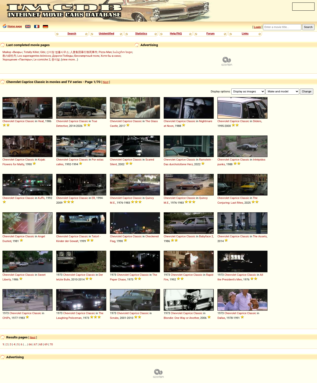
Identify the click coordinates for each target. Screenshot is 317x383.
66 (30, 344)
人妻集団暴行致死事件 (83, 52)
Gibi (42, 52)
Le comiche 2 (42, 59)
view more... (69, 59)
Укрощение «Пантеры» (17, 59)
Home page (14, 26)
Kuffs (41, 198)
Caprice (20, 121)
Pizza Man (105, 52)
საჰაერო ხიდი (122, 52)
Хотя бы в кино (111, 55)
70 (51, 344)
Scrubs (114, 318)
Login (257, 27)
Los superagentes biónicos (34, 55)
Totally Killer (31, 52)
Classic (29, 121)
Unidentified (106, 33)
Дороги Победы (62, 55)
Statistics (141, 33)
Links (245, 33)
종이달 (56, 59)
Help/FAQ (176, 33)
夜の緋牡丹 (9, 55)
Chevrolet (8, 121)
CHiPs (6, 318)
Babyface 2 (206, 236)
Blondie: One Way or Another (181, 318)
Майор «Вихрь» (12, 52)
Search (71, 33)
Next (105, 82)
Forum (211, 33)
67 (35, 344)
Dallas (221, 318)
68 (40, 344)
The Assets (260, 236)
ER (93, 198)
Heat (41, 121)
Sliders (257, 121)
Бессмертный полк (86, 55)
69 (46, 344)
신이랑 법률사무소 (57, 52)
